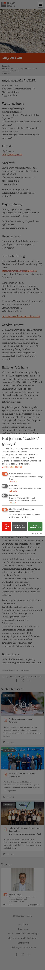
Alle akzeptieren (35, 526)
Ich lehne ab (6, 526)
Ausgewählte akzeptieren (19, 526)
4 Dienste (13, 481)
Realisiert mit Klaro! (36, 533)
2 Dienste (13, 490)
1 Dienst (12, 502)
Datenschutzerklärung (12, 466)
